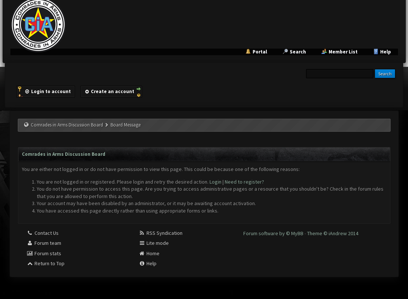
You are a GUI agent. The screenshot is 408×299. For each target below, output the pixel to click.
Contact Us (43, 233)
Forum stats (44, 253)
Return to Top (46, 263)
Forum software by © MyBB (274, 233)
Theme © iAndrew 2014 (332, 233)
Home (149, 253)
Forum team (44, 243)
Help (385, 52)
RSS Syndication (160, 233)
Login (215, 181)
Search (298, 52)
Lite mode (154, 243)
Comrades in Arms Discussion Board (67, 125)
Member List (343, 52)
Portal (260, 52)
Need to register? (244, 181)
